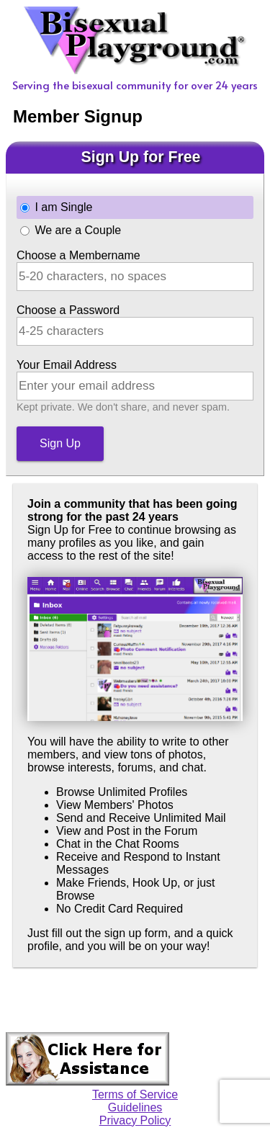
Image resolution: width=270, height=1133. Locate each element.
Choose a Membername (78, 255)
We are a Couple (78, 230)
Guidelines (135, 1107)
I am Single (63, 207)
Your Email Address (67, 365)
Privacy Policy (135, 1120)
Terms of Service (135, 1094)
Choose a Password (68, 310)
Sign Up (60, 443)
